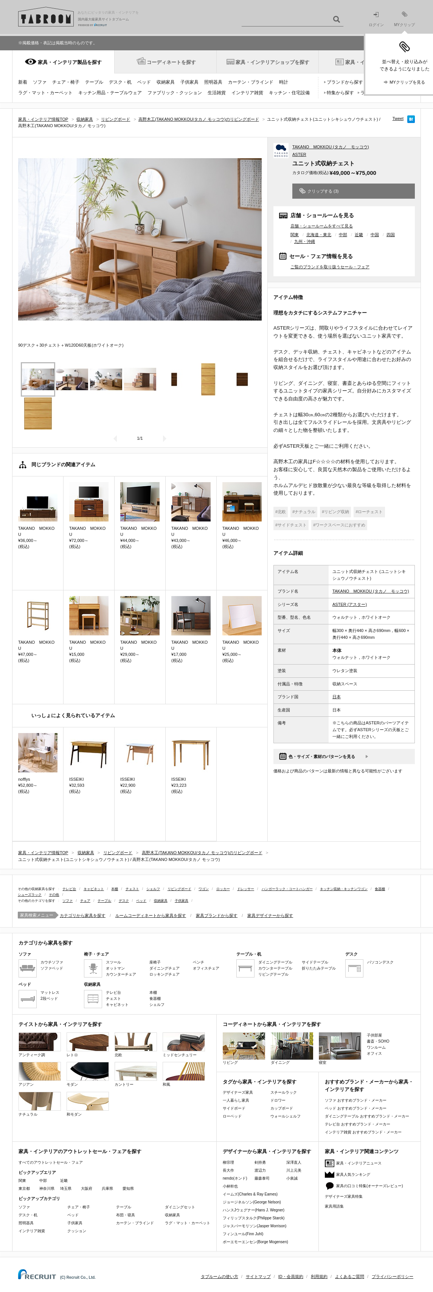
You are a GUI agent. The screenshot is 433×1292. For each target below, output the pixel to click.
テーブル (94, 82)
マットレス (49, 992)
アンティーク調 (40, 1044)
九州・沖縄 (304, 241)
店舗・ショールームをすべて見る (321, 226)
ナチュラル (40, 1104)
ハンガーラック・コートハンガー (287, 889)
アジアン (40, 1074)
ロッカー (223, 889)
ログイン (376, 19)
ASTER (299, 154)
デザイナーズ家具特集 (344, 1196)
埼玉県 (65, 1188)
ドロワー (278, 1100)
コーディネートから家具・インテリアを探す (272, 1024)
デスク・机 (120, 82)
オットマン (115, 968)
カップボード (281, 1108)
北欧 (136, 1044)
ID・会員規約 (290, 1276)
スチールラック (283, 1092)
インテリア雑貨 (247, 92)
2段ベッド (49, 998)
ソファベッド (51, 968)
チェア (85, 901)
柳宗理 (228, 1162)
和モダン (88, 1104)
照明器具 (213, 82)
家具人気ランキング (353, 1174)
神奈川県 (46, 1188)
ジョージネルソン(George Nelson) (252, 1202)
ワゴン (204, 889)
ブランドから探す (345, 82)
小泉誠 (292, 1178)
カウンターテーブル (275, 968)
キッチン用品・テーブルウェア (110, 92)
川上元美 (293, 1170)
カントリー (136, 1074)
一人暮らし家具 (236, 1100)
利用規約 (319, 1276)
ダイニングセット (180, 1207)
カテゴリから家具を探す (83, 915)
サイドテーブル (315, 962)
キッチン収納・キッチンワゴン (344, 889)
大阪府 (86, 1188)
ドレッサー (245, 889)
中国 (375, 234)
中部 (343, 234)
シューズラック (30, 895)
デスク (124, 901)
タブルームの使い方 (219, 1276)
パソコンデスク (380, 962)
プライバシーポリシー (392, 1276)
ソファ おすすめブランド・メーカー (355, 1100)
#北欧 (280, 511)
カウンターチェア (121, 974)
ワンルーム (376, 1047)
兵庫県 (107, 1188)
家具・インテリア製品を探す (70, 62)
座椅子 (155, 962)
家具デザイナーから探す (270, 915)
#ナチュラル (303, 511)
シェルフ (153, 889)
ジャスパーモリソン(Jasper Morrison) (254, 1226)
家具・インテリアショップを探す (272, 62)
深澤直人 (293, 1162)
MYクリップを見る (407, 82)
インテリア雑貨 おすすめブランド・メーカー (363, 1132)
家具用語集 (334, 1206)
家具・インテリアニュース (359, 1163)
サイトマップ (258, 1276)
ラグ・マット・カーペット (45, 92)
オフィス (374, 1053)
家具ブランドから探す (216, 915)
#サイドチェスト (291, 525)
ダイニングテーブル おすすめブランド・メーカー (367, 1116)
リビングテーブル (273, 974)
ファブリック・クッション (174, 92)
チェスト (132, 889)
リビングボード (179, 889)
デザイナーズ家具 (238, 1092)
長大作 (228, 1170)
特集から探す (340, 92)
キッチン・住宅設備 (289, 92)
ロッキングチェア (164, 974)
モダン (88, 1074)
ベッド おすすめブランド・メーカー (355, 1108)
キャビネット (94, 889)
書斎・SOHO (378, 1041)
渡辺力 (260, 1170)
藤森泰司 (262, 1178)
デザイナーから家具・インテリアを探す (267, 1151)
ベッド (144, 82)
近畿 (359, 234)
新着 (22, 82)
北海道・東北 (318, 234)
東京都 (24, 1188)
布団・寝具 (125, 1215)
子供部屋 (374, 1035)
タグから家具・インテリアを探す (259, 1082)
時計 (283, 82)
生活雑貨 (217, 92)
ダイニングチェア (164, 968)
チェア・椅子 (65, 82)
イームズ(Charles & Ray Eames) (250, 1194)
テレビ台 (69, 889)
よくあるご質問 (349, 1276)
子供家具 (189, 82)
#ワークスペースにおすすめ (339, 525)
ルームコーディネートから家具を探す (150, 915)
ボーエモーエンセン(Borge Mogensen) (255, 1242)
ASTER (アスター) (349, 604)
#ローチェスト (369, 511)
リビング (244, 1048)
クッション (76, 1231)
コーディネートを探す (171, 62)
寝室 (340, 1048)
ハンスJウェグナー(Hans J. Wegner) (253, 1210)
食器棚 (380, 889)
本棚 (114, 889)
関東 (294, 234)
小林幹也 (230, 1186)
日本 (336, 696)
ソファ (40, 82)
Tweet (398, 118)
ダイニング (292, 1048)
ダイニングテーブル (275, 962)
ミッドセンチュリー (184, 1044)
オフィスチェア (206, 968)
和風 (184, 1074)
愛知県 (128, 1188)
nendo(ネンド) (235, 1178)
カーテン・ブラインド (250, 82)
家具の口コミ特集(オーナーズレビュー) (369, 1186)
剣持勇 (260, 1162)
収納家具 (166, 82)
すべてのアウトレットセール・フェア (51, 1162)
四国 (390, 234)
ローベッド (232, 1116)
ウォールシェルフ (285, 1116)
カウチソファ (51, 962)
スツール (113, 962)
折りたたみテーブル (319, 968)
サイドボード (234, 1108)
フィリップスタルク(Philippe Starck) (253, 1218)
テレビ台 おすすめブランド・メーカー (357, 1124)
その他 (54, 895)
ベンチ (198, 962)
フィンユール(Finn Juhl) (243, 1234)
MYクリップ (404, 19)
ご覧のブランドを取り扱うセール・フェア (329, 267)
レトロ (88, 1044)
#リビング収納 (335, 511)
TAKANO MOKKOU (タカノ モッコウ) (330, 147)
